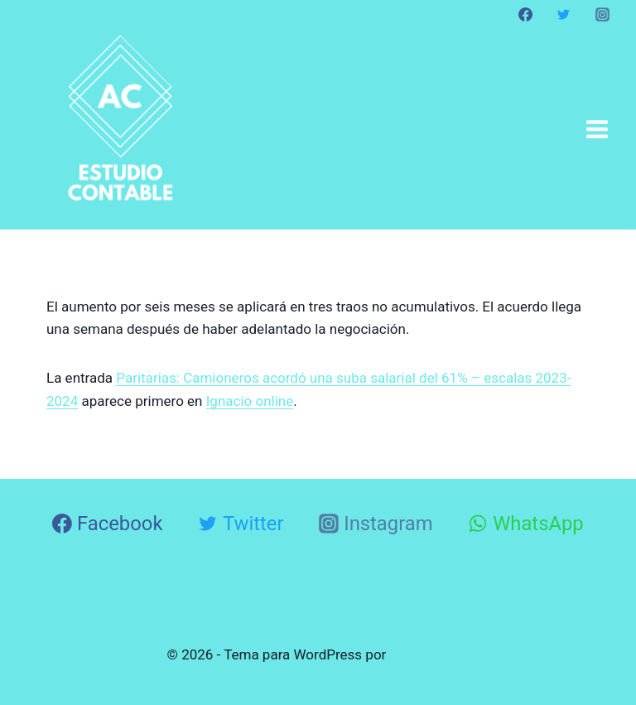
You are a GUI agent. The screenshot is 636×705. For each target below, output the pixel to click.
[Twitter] (564, 14)
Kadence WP (430, 654)
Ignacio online (250, 401)
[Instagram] (602, 14)
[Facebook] (526, 14)
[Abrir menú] (596, 129)
